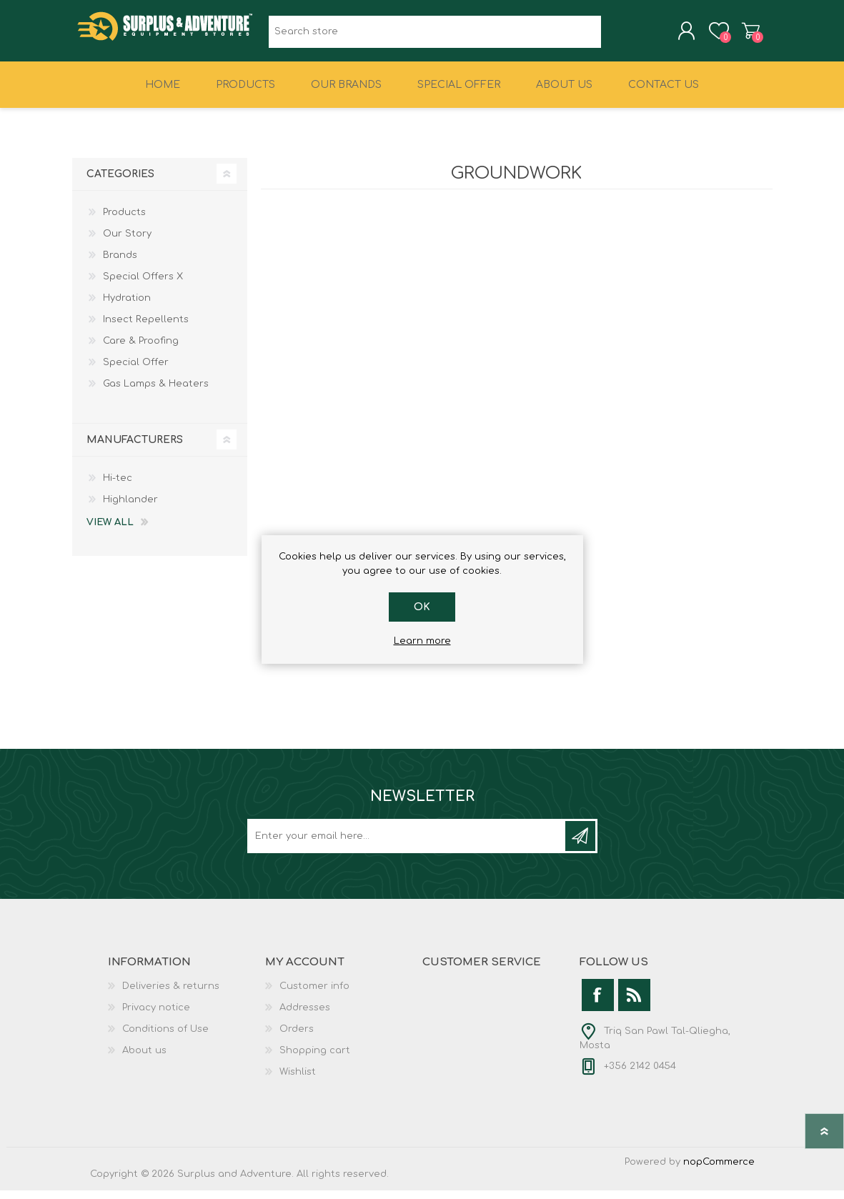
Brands (120, 264)
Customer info (314, 995)
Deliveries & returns (170, 995)
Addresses (304, 1016)
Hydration (127, 307)
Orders (296, 1038)
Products (124, 221)
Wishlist (297, 1080)
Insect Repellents (146, 328)
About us (144, 1059)
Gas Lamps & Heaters (156, 392)
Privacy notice (156, 1016)
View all (110, 531)
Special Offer (136, 371)
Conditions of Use (165, 1038)
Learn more (422, 641)
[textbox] (435, 36)
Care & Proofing (141, 349)
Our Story (127, 242)
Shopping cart (739, 35)
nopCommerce (719, 1170)
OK (422, 607)
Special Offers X (143, 285)
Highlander (130, 508)
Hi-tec (117, 487)
